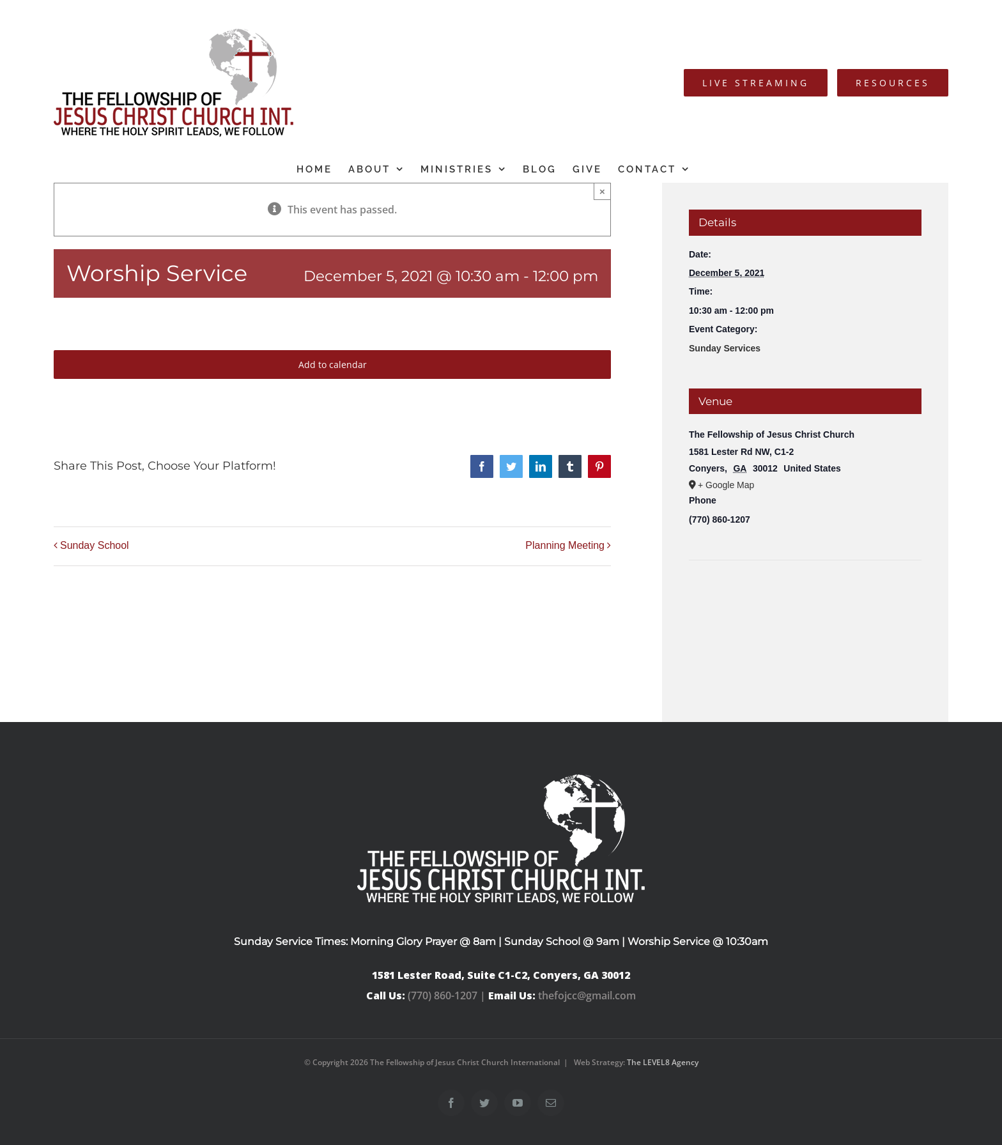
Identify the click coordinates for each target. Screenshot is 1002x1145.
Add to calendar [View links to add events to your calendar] (332, 364)
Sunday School (94, 545)
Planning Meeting (565, 545)
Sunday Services (724, 348)
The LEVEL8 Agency (662, 1062)
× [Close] (602, 191)
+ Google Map (726, 485)
